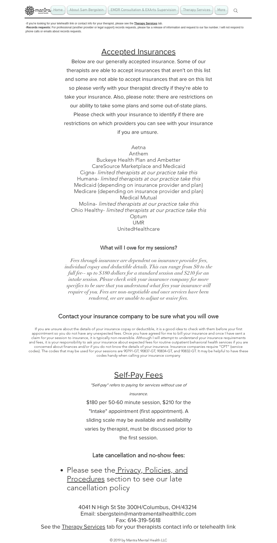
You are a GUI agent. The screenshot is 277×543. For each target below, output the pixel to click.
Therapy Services (145, 23)
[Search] (236, 11)
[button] (143, 10)
